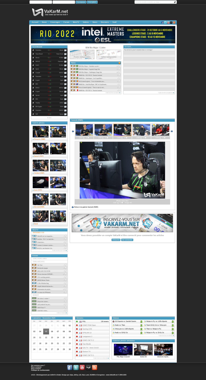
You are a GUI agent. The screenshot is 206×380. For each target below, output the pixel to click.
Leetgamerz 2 (87, 336)
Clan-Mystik (86, 344)
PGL (84, 321)
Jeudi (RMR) (37, 190)
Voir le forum (62, 313)
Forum (66, 22)
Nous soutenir (36, 368)
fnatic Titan (118, 325)
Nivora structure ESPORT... (43, 274)
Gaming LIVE (87, 329)
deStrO (52, 375)
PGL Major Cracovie (123, 357)
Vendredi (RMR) (38, 173)
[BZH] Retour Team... (41, 280)
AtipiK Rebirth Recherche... (43, 286)
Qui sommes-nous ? (38, 365)
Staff (114, 22)
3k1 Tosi (37, 265)
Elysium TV (86, 351)
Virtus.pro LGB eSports (123, 329)
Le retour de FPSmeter (41, 292)
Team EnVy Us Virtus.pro (155, 325)
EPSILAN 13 (86, 333)
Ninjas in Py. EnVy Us (154, 332)
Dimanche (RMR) (39, 139)
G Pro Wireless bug (40, 283)
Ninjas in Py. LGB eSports (155, 321)
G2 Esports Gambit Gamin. (124, 321)
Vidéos (86, 22)
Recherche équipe (40, 268)
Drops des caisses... (40, 301)
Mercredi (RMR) (38, 207)
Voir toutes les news (113, 92)
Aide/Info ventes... (40, 310)
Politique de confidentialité (40, 370)
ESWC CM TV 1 (88, 355)
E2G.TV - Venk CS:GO (90, 348)
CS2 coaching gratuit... (41, 277)
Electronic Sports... (163, 357)
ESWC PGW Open (89, 325)
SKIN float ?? (38, 307)
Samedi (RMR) (38, 156)
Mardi (35, 224)
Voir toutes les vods (59, 250)
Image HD (128, 203)
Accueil (35, 22)
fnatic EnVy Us (120, 332)
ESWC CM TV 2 (88, 340)
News (44, 22)
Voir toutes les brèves (166, 92)
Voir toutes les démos (166, 335)
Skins (94, 22)
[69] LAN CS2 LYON (41, 271)
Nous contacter (36, 367)
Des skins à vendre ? (40, 298)
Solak (59, 375)
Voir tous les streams (101, 358)
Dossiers (105, 22)
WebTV (76, 22)
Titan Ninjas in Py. (152, 329)
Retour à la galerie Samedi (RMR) (84, 207)
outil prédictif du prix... (41, 304)
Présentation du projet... (41, 289)
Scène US (143, 357)
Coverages (55, 22)
